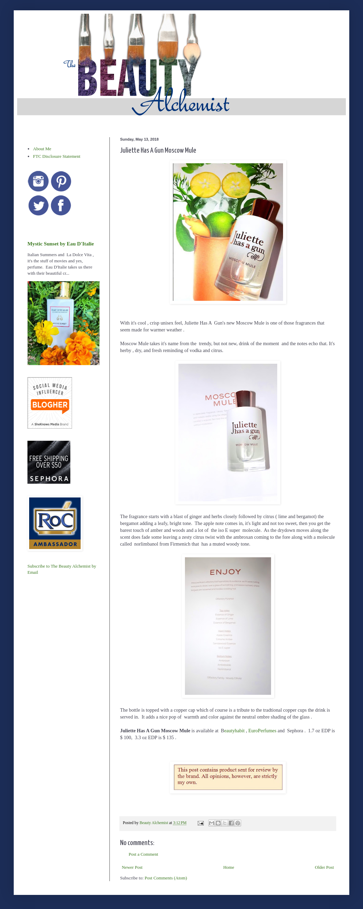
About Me (42, 148)
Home (228, 867)
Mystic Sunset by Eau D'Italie (60, 244)
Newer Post (132, 867)
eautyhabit (234, 730)
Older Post (324, 867)
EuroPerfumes (263, 730)
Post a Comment (143, 854)
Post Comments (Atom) (166, 877)
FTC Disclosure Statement (56, 156)
